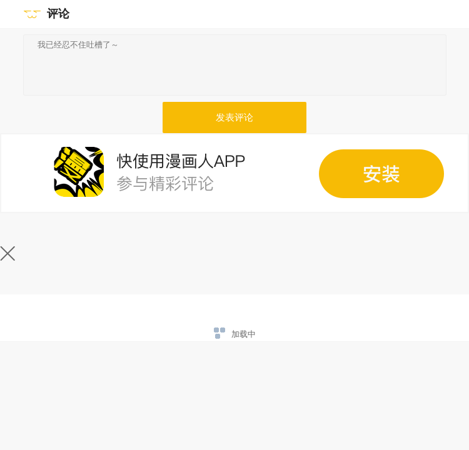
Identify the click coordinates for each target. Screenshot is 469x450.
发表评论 (234, 117)
